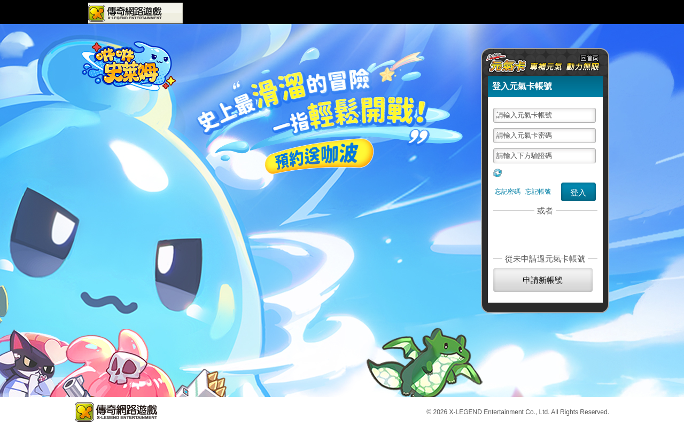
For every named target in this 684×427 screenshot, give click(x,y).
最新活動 (316, 13)
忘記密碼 (507, 191)
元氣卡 (570, 13)
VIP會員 (452, 13)
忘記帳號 (538, 191)
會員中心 (416, 13)
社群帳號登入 (543, 231)
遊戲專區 (208, 13)
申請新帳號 (543, 279)
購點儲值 (526, 13)
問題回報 (488, 13)
